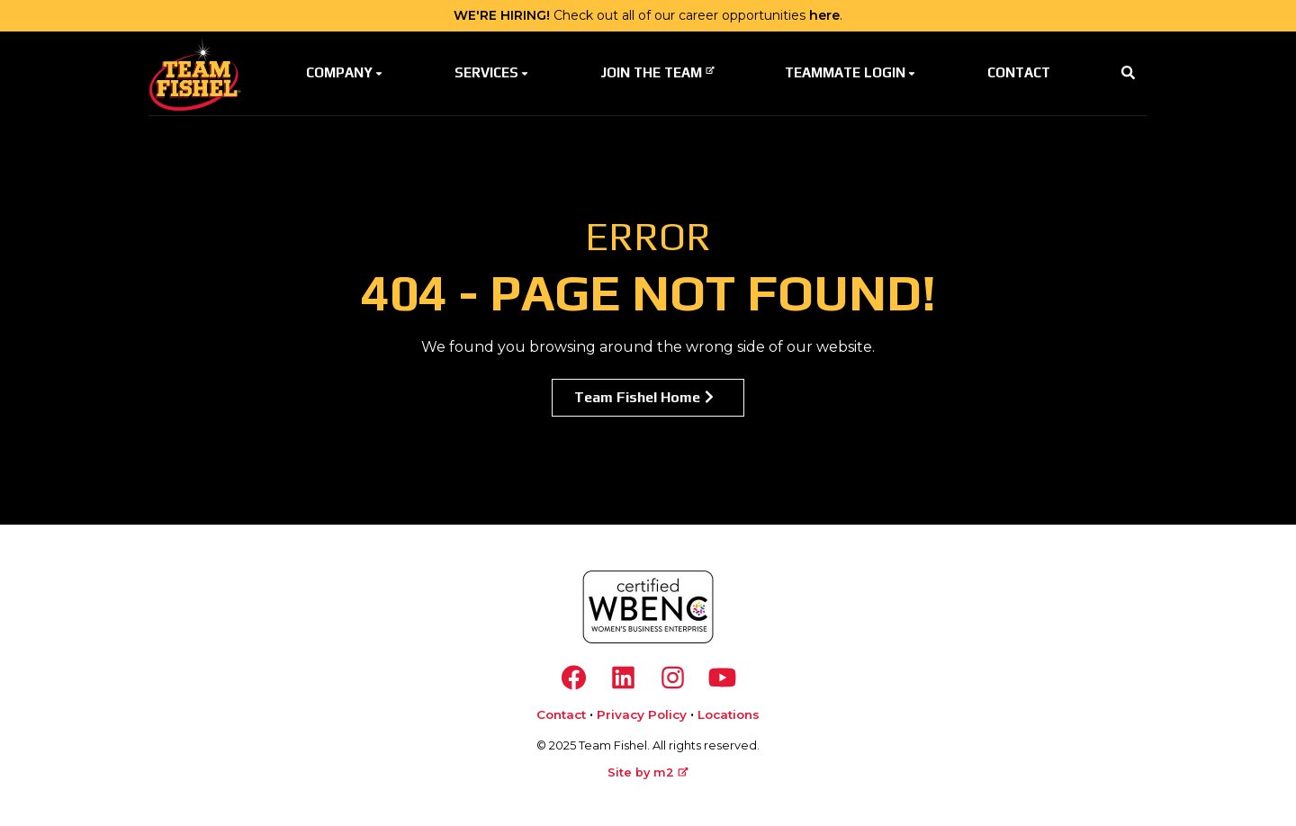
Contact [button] (1018, 72)
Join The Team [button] (657, 72)
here (824, 15)
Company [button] (345, 72)
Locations (729, 714)
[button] (1128, 73)
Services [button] (492, 72)
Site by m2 (648, 772)
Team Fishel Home (646, 397)
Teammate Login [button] (851, 72)
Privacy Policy (642, 714)
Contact (561, 714)
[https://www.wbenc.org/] (648, 607)
